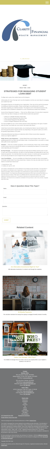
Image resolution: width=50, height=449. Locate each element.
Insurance (25, 404)
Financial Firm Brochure (24, 415)
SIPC (6, 445)
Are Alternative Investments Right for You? (25, 267)
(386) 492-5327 (25, 58)
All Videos (25, 412)
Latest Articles (25, 411)
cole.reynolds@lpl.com (28, 392)
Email (4, 197)
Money (25, 407)
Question (4, 206)
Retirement (25, 400)
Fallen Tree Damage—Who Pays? (25, 357)
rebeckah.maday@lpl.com (29, 383)
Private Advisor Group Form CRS (9, 417)
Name (4, 188)
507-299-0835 (27, 394)
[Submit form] (6, 220)
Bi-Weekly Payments (25, 312)
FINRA (2, 445)
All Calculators (25, 414)
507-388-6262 (27, 385)
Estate (25, 403)
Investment (25, 401)
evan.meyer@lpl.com (28, 391)
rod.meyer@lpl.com (27, 378)
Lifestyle (25, 409)
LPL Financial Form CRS (7, 415)
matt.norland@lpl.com (28, 382)
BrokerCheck (33, 420)
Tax (25, 406)
